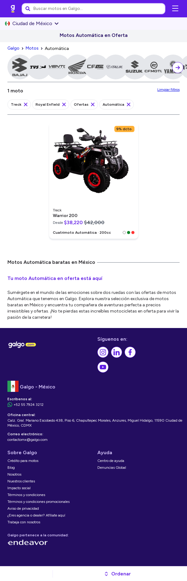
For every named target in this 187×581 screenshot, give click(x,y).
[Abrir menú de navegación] (175, 8)
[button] (117, 573)
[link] (13, 8)
